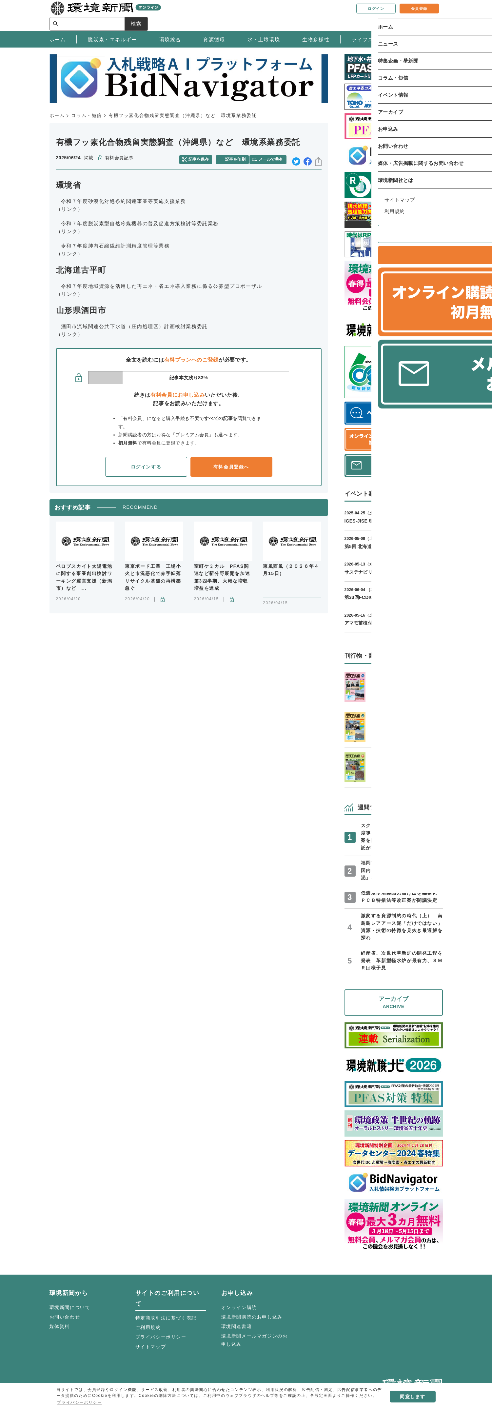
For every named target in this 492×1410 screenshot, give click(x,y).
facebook (308, 158)
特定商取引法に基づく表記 (166, 1318)
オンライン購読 (239, 1307)
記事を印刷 (236, 158)
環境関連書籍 (236, 1326)
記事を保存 (202, 158)
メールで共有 (273, 158)
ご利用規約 (148, 1327)
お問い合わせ (64, 1317)
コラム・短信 (86, 115)
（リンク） (69, 206)
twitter (296, 158)
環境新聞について (69, 1307)
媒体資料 (59, 1326)
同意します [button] (412, 1396)
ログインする (146, 464)
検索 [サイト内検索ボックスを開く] (431, 15)
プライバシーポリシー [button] (79, 1402)
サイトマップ (150, 1346)
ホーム (57, 115)
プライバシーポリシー (161, 1337)
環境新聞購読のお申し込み (252, 1317)
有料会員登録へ (231, 464)
